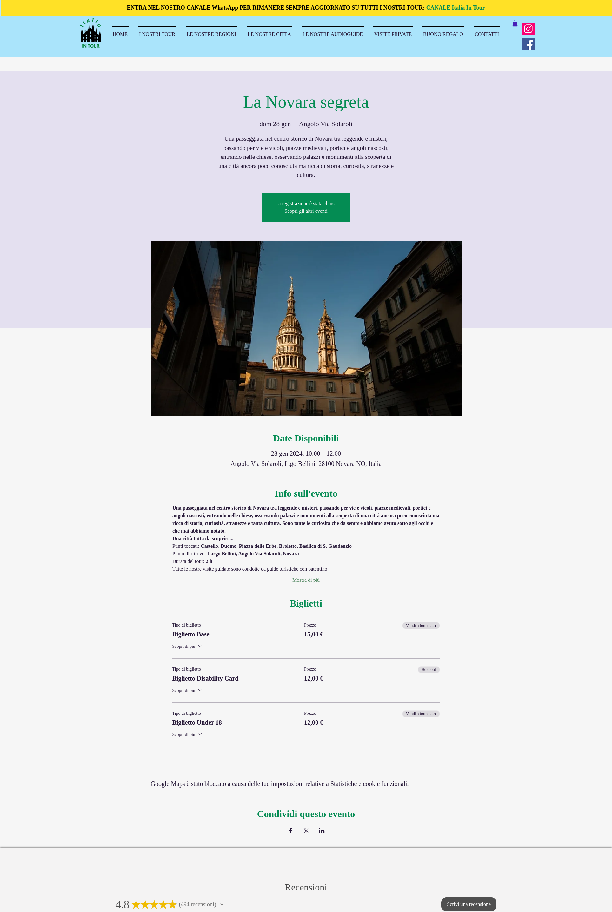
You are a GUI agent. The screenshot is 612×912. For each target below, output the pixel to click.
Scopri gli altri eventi (306, 211)
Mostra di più (306, 580)
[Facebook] (528, 44)
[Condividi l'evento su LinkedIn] (322, 830)
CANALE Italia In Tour (455, 7)
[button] (515, 23)
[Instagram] (528, 29)
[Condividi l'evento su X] (306, 830)
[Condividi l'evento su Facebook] (291, 830)
